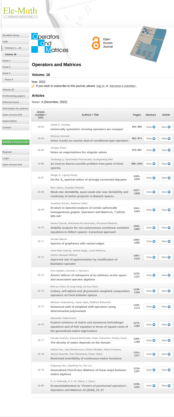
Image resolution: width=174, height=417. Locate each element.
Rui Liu (87, 365)
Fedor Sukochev (101, 338)
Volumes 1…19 (13, 48)
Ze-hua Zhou (90, 286)
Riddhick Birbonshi (100, 302)
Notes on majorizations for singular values (78, 152)
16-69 (41, 209)
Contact (7, 127)
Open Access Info (12, 115)
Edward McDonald (80, 338)
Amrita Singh (80, 250)
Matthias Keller (79, 203)
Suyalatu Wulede (74, 187)
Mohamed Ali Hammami (81, 223)
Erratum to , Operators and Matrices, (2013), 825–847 (87, 212)
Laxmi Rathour (97, 250)
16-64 (41, 138)
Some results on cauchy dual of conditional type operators (89, 140)
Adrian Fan (56, 349)
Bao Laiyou (56, 187)
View (149, 127)
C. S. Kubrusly (58, 381)
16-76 (41, 324)
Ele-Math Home (11, 35)
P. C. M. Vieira (76, 381)
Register (7, 152)
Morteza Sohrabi (59, 136)
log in (100, 85)
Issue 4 (9, 79)
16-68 (41, 192)
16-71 (41, 241)
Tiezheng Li (56, 159)
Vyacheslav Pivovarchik (78, 159)
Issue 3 (6, 73)
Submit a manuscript (15, 142)
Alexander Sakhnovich (62, 318)
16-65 (41, 150)
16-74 (41, 290)
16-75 (41, 306)
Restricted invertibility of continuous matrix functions (86, 358)
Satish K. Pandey (60, 124)
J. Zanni (90, 381)
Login (6, 158)
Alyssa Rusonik (59, 354)
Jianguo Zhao (58, 147)
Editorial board (11, 102)
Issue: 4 (37, 102)
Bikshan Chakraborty (62, 302)
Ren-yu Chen (57, 286)
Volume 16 (10, 54)
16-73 (41, 275)
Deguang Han (58, 365)
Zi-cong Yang (74, 286)
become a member (123, 85)
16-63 (41, 126)
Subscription (10, 121)
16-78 (41, 354)
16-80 (41, 385)
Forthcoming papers (14, 96)
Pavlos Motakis (93, 349)
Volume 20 (8, 89)
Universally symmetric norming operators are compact (86, 129)
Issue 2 (6, 67)
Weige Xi (55, 175)
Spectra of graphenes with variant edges (77, 243)
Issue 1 (6, 60)
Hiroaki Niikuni (58, 239)
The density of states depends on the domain (80, 342)
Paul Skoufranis (78, 354)
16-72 (41, 257)
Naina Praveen (112, 349)
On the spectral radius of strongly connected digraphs (88, 179)
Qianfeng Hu (75, 365)
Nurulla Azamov (59, 338)
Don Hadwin (57, 270)
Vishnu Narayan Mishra (63, 255)
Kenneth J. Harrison (77, 270)
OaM (5, 41)
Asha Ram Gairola (60, 250)
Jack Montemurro (74, 349)
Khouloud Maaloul (106, 223)
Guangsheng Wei (102, 159)
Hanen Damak (58, 223)
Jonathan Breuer (59, 203)
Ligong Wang (69, 175)
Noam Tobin (95, 354)
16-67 (41, 177)
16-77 (41, 340)
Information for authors (15, 108)
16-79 (41, 369)
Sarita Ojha (81, 302)
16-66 (41, 163)
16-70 (41, 227)
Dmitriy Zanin (119, 338)
